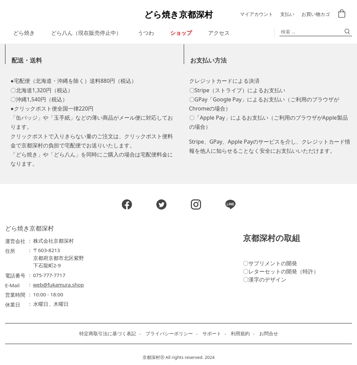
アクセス (219, 32)
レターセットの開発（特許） (283, 271)
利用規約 (240, 333)
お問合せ (268, 333)
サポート (211, 333)
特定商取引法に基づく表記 (107, 333)
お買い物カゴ (316, 14)
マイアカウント (256, 14)
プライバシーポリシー (169, 333)
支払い (287, 14)
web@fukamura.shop (58, 284)
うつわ (146, 32)
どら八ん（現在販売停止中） (86, 32)
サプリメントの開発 (272, 263)
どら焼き (24, 32)
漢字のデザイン (267, 279)
